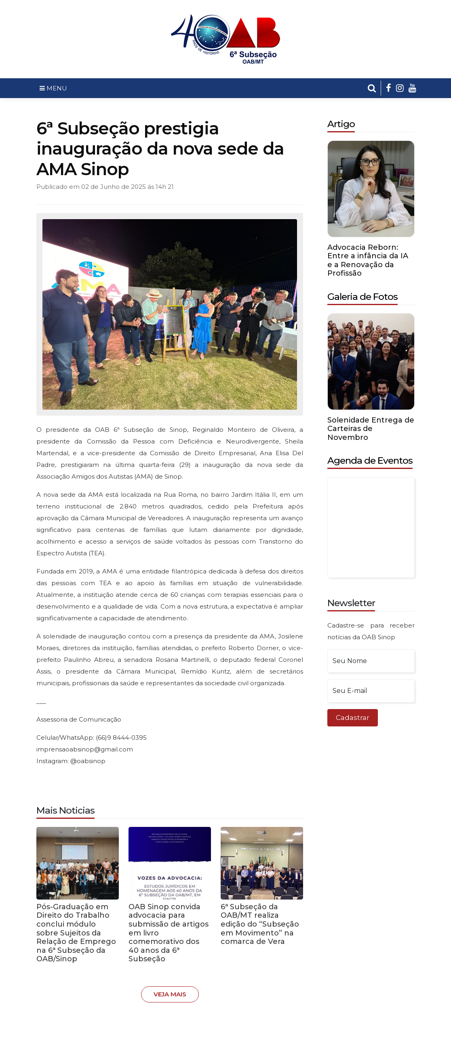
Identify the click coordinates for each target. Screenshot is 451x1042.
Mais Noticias (65, 810)
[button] (372, 88)
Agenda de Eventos (370, 460)
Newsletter (351, 603)
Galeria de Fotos (362, 296)
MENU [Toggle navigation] (53, 88)
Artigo (341, 124)
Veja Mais (170, 994)
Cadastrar (352, 717)
